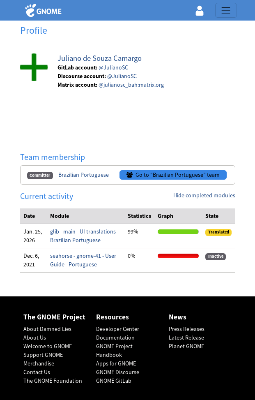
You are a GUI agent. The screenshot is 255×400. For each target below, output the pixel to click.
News (177, 317)
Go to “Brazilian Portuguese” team (173, 174)
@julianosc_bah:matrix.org (131, 84)
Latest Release (186, 337)
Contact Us (36, 372)
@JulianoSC (113, 67)
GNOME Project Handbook (114, 350)
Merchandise (38, 363)
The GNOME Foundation (52, 380)
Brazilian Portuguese (83, 174)
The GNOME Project (54, 317)
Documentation (115, 337)
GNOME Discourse (117, 372)
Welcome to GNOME (47, 346)
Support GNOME (43, 354)
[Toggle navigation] (226, 10)
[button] (199, 10)
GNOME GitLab (113, 380)
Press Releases (186, 329)
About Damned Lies (47, 329)
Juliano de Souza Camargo (99, 58)
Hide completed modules (204, 195)
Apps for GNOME (116, 363)
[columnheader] (33, 216)
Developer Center (117, 329)
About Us (34, 337)
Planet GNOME (186, 346)
